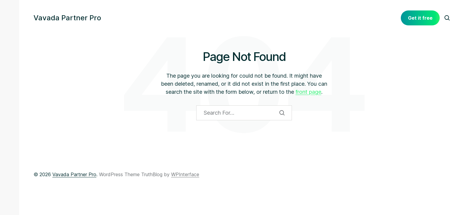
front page (308, 92)
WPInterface (185, 174)
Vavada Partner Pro (67, 18)
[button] (9, 18)
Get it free (420, 18)
